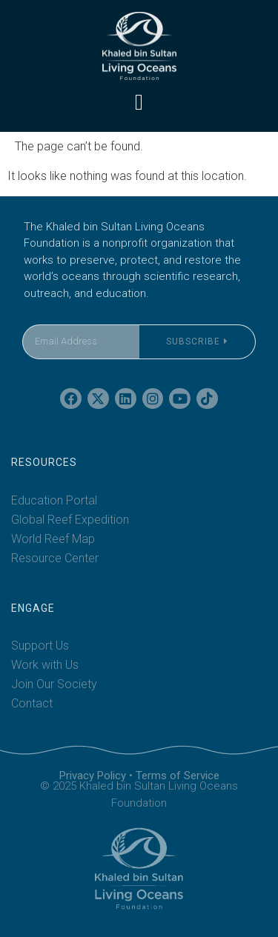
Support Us (40, 645)
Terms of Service (177, 775)
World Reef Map (53, 539)
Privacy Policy (92, 775)
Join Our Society (54, 684)
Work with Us (45, 665)
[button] (139, 102)
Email (36, 315)
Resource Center (55, 558)
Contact (32, 703)
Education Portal (54, 500)
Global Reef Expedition (70, 520)
